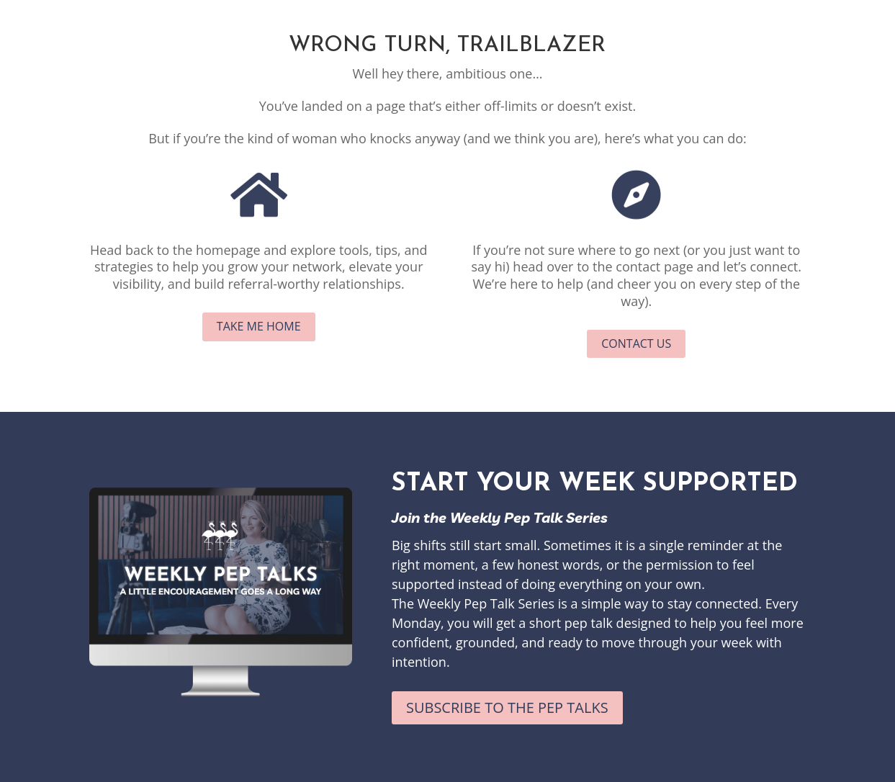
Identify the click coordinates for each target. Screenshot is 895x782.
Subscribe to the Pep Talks (507, 707)
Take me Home (259, 326)
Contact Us (636, 343)
